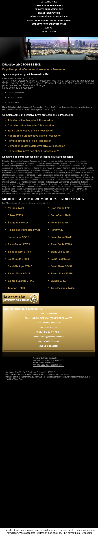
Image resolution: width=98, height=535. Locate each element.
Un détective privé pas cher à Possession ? (33, 151)
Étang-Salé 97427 (18, 222)
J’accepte (87, 533)
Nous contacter (49, 346)
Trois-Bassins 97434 (62, 288)
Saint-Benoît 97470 (19, 244)
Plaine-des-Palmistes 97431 (24, 230)
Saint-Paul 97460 (60, 259)
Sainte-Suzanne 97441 (21, 281)
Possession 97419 (18, 237)
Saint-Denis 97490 (61, 244)
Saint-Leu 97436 (60, 251)
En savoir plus (72, 533)
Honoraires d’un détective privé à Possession (34, 135)
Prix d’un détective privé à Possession (30, 120)
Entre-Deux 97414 (61, 215)
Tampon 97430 (16, 288)
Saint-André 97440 (61, 237)
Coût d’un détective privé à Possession (31, 125)
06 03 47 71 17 (52, 332)
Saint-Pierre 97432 (61, 266)
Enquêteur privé (11, 69)
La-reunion (43, 69)
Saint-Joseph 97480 (19, 251)
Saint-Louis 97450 (18, 259)
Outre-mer (29, 69)
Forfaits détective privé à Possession (29, 141)
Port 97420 (57, 230)
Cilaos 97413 (15, 215)
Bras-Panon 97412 (61, 208)
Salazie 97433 (59, 281)
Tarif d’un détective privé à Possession (30, 130)
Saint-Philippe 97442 (20, 266)
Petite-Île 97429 (60, 222)
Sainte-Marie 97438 (19, 273)
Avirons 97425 (16, 208)
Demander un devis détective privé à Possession (36, 146)
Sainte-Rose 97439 (61, 273)
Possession (59, 69)
